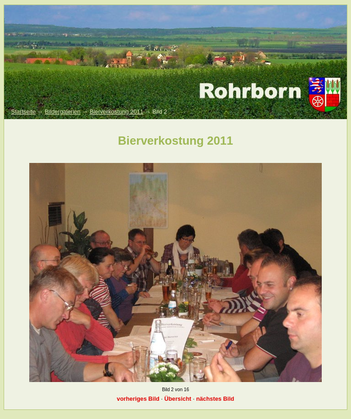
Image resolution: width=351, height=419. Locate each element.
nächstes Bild (215, 398)
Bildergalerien (62, 111)
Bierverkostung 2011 (116, 111)
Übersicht (177, 398)
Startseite (23, 111)
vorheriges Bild (138, 398)
